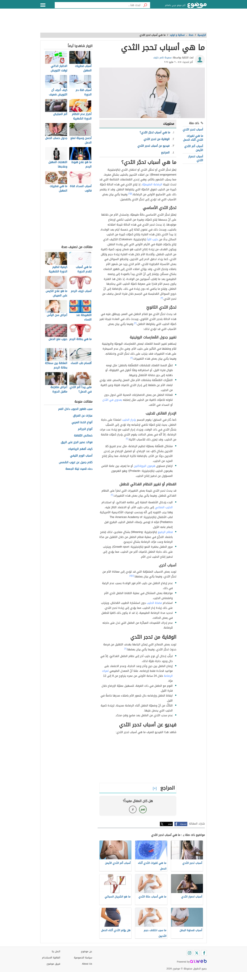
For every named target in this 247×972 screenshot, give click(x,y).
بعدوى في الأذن (112, 399)
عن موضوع (86, 951)
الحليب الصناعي (164, 507)
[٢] (129, 193)
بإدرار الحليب (129, 419)
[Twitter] (196, 953)
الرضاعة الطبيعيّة (152, 184)
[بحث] (145, 5)
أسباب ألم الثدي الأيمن (193, 148)
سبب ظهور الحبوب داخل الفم (75, 409)
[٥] (131, 576)
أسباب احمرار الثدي (195, 158)
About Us (87, 964)
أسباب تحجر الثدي (193, 129)
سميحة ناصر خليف (162, 57)
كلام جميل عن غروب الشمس (75, 462)
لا (133, 809)
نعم (143, 809)
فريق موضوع (53, 964)
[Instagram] (189, 953)
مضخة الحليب (154, 603)
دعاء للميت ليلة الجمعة (78, 469)
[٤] (133, 576)
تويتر (170, 824)
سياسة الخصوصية (83, 957)
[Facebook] (204, 953)
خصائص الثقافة (83, 435)
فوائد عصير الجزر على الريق (76, 442)
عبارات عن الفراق (82, 415)
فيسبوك (183, 824)
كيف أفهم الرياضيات (80, 449)
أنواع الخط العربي (82, 422)
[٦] (125, 649)
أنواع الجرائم (85, 429)
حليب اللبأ (152, 239)
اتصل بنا (56, 951)
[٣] (162, 298)
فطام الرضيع (165, 532)
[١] (131, 193)
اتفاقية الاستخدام (51, 957)
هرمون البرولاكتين (144, 466)
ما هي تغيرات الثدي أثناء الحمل (193, 137)
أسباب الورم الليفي (81, 455)
